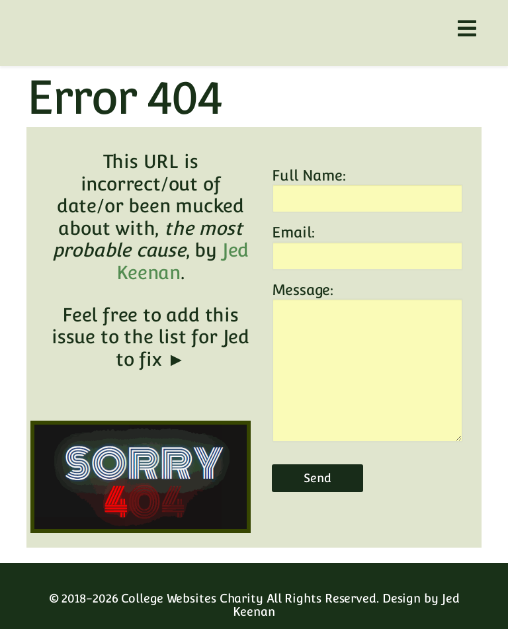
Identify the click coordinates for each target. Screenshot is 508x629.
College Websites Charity (192, 598)
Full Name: (309, 175)
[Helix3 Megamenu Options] (467, 29)
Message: (302, 289)
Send (317, 478)
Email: (293, 232)
